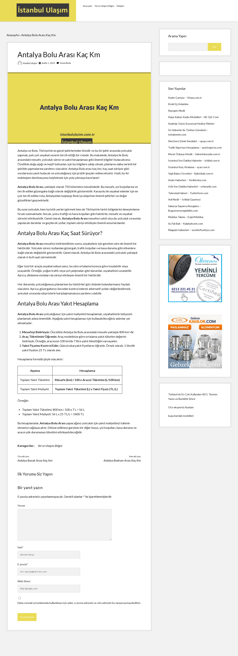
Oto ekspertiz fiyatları (181, 407)
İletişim (120, 6)
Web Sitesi (24, 581)
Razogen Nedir (176, 110)
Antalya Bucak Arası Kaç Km (35, 460)
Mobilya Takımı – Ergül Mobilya (185, 217)
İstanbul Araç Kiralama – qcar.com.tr (189, 167)
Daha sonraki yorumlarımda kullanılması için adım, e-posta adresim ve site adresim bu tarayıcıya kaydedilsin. (79, 602)
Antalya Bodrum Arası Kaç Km (122, 460)
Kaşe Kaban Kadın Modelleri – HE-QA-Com (193, 117)
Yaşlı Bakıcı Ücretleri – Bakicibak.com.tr (190, 173)
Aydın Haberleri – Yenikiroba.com (187, 180)
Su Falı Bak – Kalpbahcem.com (185, 223)
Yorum (21, 505)
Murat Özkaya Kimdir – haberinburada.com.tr (194, 154)
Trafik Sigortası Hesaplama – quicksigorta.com (195, 147)
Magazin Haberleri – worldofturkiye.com (191, 230)
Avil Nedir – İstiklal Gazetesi (184, 199)
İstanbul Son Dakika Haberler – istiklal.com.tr (194, 160)
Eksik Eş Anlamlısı (178, 104)
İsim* (20, 547)
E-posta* (23, 564)
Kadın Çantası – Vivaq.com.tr (185, 97)
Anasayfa (87, 6)
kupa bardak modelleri (181, 415)
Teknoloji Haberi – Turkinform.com (188, 193)
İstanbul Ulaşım (30, 63)
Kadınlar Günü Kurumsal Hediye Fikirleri (191, 123)
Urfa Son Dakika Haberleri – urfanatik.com (192, 186)
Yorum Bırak (65, 63)
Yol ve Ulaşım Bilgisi (104, 6)
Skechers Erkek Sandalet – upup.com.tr (191, 141)
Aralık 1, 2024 (48, 63)
